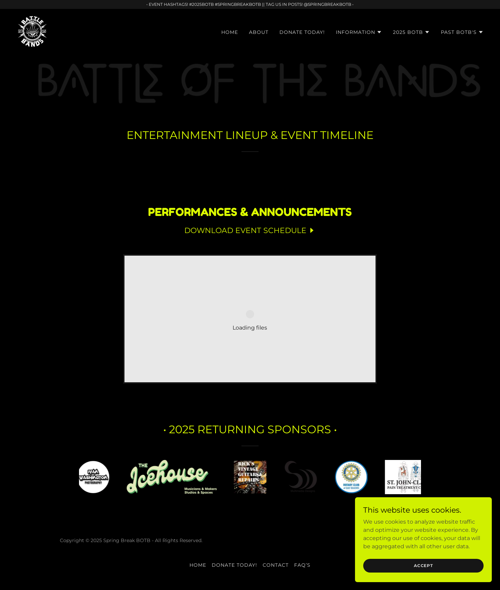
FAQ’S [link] (302, 565)
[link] (32, 31)
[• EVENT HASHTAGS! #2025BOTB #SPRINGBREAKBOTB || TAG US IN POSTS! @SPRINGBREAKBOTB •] (250, 4)
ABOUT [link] (258, 32)
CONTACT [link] (276, 565)
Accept (423, 565)
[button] (359, 32)
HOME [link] (229, 32)
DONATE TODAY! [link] (302, 32)
